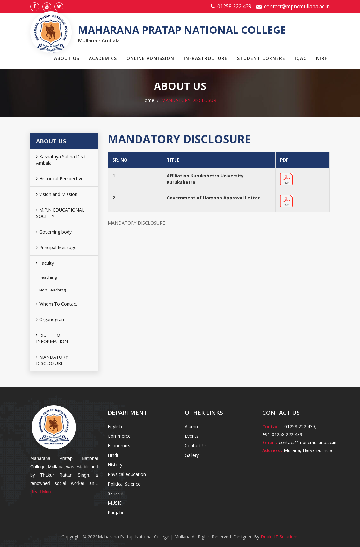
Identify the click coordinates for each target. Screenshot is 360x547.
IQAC (300, 58)
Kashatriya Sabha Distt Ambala (61, 160)
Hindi (113, 455)
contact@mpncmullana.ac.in (297, 6)
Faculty (45, 263)
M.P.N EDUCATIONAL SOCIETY (60, 213)
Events (191, 436)
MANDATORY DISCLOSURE (52, 360)
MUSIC (115, 503)
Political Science (124, 484)
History (115, 465)
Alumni (192, 426)
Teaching (48, 277)
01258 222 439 (234, 6)
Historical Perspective (59, 179)
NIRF (321, 58)
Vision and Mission (56, 194)
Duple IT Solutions (280, 537)
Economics (119, 446)
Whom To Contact (56, 304)
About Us (66, 58)
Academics (103, 58)
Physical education (127, 474)
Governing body (54, 232)
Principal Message (56, 247)
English (115, 426)
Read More (41, 491)
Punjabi (115, 512)
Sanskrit (116, 493)
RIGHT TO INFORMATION (52, 338)
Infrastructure (205, 58)
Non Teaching (52, 290)
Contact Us (196, 446)
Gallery (192, 455)
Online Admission (150, 58)
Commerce (119, 436)
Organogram (51, 319)
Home (147, 100)
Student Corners (261, 58)
